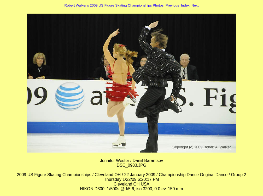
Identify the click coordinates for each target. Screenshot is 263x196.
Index (185, 5)
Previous (172, 5)
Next (194, 5)
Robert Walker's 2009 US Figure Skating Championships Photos (114, 5)
